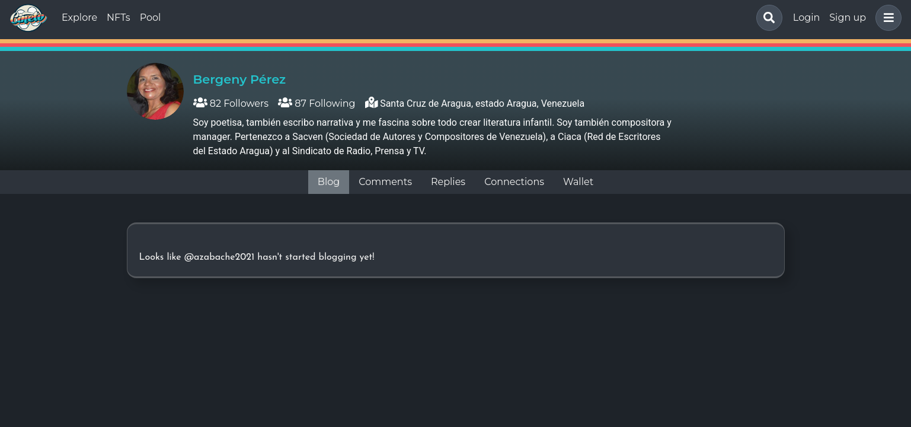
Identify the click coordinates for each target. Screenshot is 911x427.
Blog (329, 181)
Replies (448, 181)
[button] (886, 18)
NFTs (118, 17)
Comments (385, 181)
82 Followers (231, 103)
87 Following (316, 103)
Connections (514, 181)
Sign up (847, 17)
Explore (79, 17)
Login (806, 17)
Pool (150, 17)
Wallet (578, 181)
